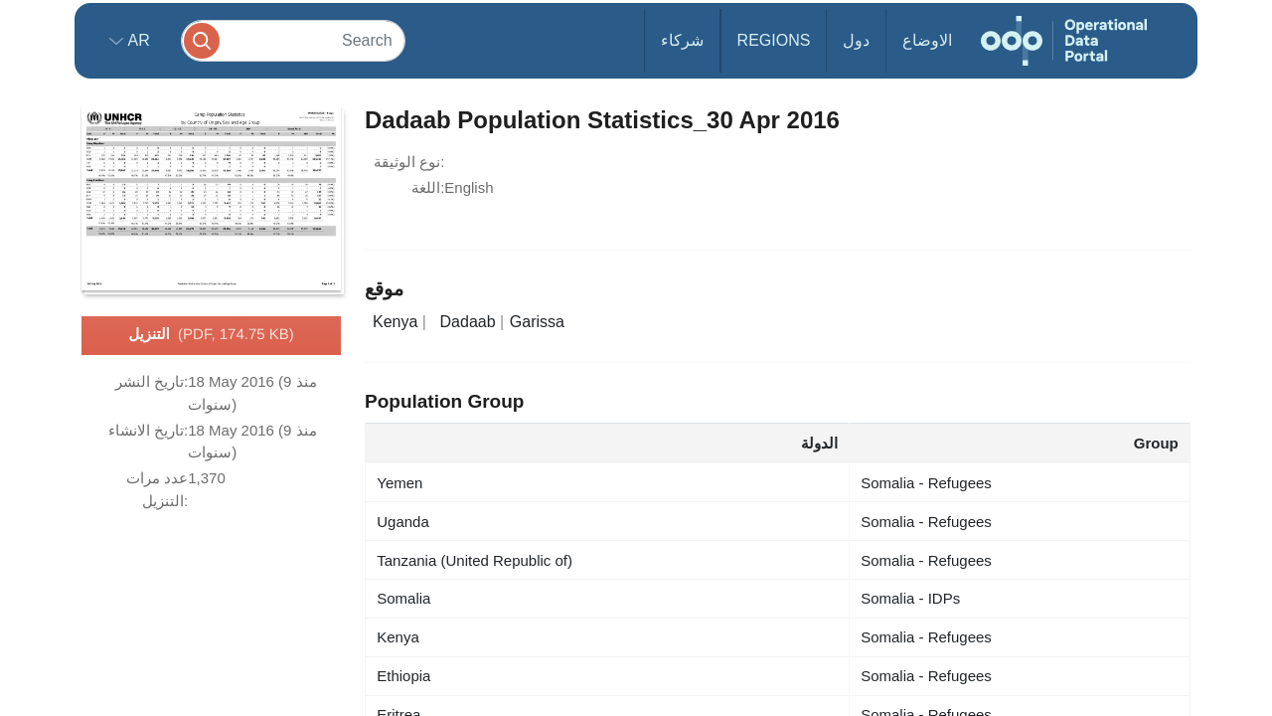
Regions (774, 40)
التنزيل (211, 335)
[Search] (293, 40)
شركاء (682, 40)
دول (856, 40)
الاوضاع (927, 40)
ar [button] (136, 40)
